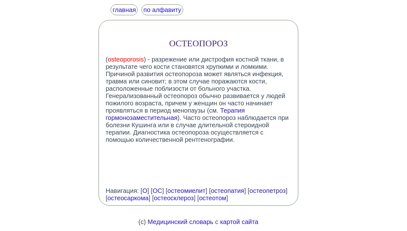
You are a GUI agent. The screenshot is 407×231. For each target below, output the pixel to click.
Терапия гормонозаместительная (175, 114)
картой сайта (239, 221)
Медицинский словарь (180, 221)
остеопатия (227, 190)
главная (124, 9)
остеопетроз (268, 190)
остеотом (212, 198)
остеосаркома (128, 198)
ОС (157, 190)
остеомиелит (187, 190)
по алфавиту (162, 9)
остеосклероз (174, 198)
